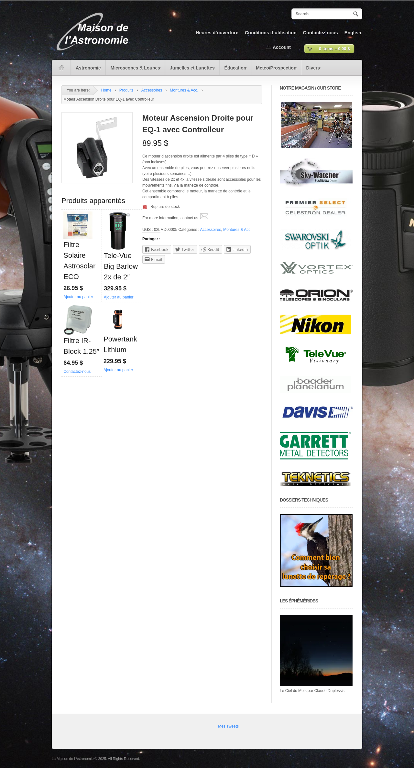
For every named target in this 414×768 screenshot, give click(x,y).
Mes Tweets (228, 726)
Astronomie (87, 70)
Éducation (234, 70)
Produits (126, 90)
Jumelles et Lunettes (190, 70)
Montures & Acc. (184, 90)
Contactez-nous (320, 32)
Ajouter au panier (78, 297)
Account (282, 47)
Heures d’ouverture (217, 32)
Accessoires (151, 90)
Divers (311, 70)
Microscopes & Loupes (134, 70)
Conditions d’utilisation (271, 32)
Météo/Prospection (274, 70)
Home (106, 90)
